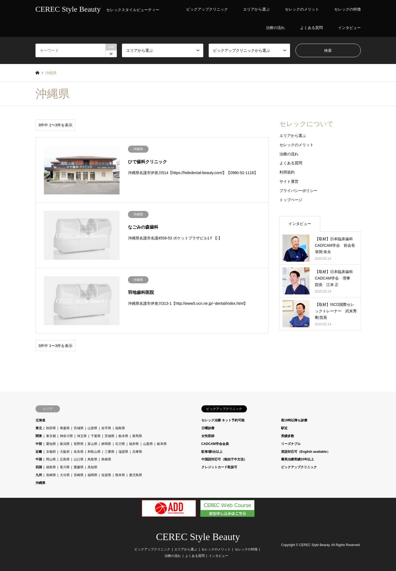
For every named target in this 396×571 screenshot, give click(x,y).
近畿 (39, 452)
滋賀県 (123, 452)
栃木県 (123, 436)
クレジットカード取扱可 (219, 467)
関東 (39, 436)
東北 (39, 428)
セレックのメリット (302, 9)
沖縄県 (40, 483)
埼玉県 (82, 436)
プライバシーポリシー (298, 190)
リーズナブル (291, 444)
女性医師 (207, 436)
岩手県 (106, 428)
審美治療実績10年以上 (297, 459)
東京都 (51, 436)
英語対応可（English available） (305, 452)
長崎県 (51, 475)
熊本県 (120, 475)
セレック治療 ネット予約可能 (222, 420)
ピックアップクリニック (207, 9)
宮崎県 (78, 475)
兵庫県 (137, 452)
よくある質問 (311, 27)
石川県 (120, 444)
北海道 (40, 420)
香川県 (65, 467)
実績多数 (287, 436)
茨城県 (109, 436)
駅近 (284, 428)
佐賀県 (106, 475)
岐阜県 (162, 444)
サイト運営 (288, 181)
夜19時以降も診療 (294, 420)
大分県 (65, 475)
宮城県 (78, 428)
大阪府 (65, 452)
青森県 (65, 428)
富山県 (92, 444)
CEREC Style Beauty (198, 536)
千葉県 (96, 436)
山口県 (78, 459)
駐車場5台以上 (212, 452)
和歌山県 (94, 452)
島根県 (106, 459)
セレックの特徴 (347, 9)
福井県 (134, 444)
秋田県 (51, 428)
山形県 (92, 428)
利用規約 (287, 172)
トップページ (290, 200)
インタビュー (349, 27)
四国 (39, 467)
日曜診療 (207, 428)
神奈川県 (66, 436)
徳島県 (51, 467)
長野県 (78, 444)
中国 (39, 459)
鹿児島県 (135, 475)
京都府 (51, 452)
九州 (39, 475)
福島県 (120, 428)
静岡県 (106, 444)
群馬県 (137, 436)
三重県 (109, 452)
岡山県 (51, 459)
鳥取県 (92, 459)
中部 (39, 444)
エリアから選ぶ (256, 9)
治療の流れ (275, 27)
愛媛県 (78, 467)
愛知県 (51, 444)
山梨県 (148, 444)
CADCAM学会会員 (215, 444)
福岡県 (92, 475)
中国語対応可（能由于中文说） (224, 459)
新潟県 (65, 444)
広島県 (65, 459)
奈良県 (78, 452)
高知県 (92, 467)
